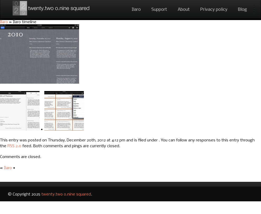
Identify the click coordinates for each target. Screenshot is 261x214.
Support (159, 9)
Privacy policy (214, 9)
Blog (242, 9)
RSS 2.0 (14, 146)
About (184, 9)
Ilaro (136, 9)
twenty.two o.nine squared (66, 194)
